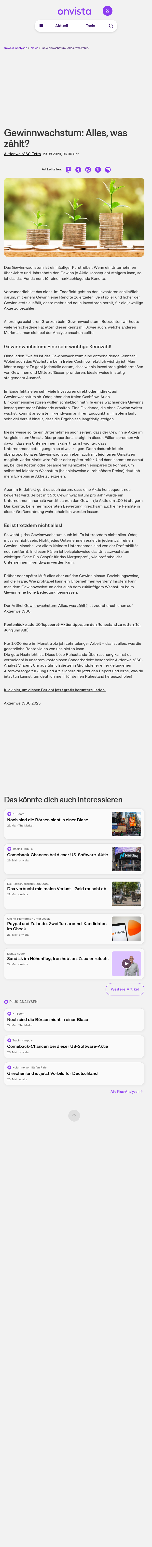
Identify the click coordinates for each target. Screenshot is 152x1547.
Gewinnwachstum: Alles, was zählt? (65, 48)
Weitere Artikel (125, 989)
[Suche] (111, 26)
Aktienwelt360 (17, 611)
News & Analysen (15, 48)
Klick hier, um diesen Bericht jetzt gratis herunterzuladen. (55, 689)
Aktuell (61, 25)
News (34, 48)
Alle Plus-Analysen (127, 1091)
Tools (90, 25)
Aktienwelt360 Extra (22, 153)
